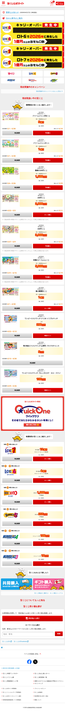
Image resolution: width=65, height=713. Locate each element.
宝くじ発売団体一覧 (41, 677)
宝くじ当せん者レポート (42, 673)
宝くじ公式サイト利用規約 (10, 688)
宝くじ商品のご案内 (40, 593)
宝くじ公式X (6, 641)
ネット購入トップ (55, 593)
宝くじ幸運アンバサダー (10, 673)
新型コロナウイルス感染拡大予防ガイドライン (49, 681)
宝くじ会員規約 (38, 692)
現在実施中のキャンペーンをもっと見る (48, 91)
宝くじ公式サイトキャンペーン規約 (12, 696)
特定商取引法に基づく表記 (41, 696)
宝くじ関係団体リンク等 (10, 681)
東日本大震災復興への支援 (11, 668)
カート (52, 3)
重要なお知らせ (12, 12)
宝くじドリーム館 (8, 677)
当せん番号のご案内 (14, 18)
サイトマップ (39, 683)
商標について (37, 699)
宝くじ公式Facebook (20, 641)
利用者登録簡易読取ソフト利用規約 (12, 699)
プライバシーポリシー (40, 688)
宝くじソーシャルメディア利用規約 (12, 692)
